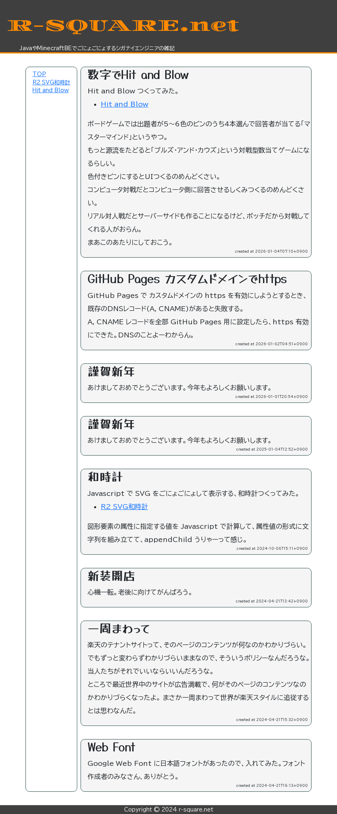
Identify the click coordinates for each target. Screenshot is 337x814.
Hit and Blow (50, 90)
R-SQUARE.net (123, 25)
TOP (39, 74)
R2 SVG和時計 (51, 82)
